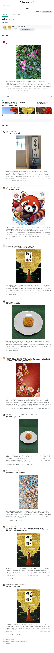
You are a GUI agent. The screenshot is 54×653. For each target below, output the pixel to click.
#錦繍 (27, 90)
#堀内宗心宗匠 (15, 180)
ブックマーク (4, 100)
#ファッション (43, 236)
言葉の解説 (5, 14)
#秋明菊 (24, 180)
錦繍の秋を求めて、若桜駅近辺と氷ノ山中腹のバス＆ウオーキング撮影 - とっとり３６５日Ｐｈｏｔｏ (9, 104)
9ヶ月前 (15, 131)
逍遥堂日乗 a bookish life (11, 244)
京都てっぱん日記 (9, 526)
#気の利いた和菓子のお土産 (26, 464)
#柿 (24, 90)
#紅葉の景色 (15, 350)
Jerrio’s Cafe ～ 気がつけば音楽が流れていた (14, 584)
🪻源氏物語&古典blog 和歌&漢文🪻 (12, 357)
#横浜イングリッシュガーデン (12, 90)
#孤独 (13, 236)
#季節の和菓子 (16, 464)
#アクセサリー (9, 238)
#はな (21, 90)
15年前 (25, 584)
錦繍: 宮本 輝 (22, 102)
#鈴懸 (7, 350)
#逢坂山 (35, 408)
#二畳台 (20, 520)
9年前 (15, 526)
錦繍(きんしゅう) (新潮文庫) (19, 26)
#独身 (20, 236)
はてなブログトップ (23, 641)
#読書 (30, 236)
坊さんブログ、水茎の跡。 (11, 470)
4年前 (36, 414)
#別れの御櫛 (41, 408)
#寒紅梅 (7, 520)
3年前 (36, 301)
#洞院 (46, 408)
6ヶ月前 (15, 41)
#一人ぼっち (8, 236)
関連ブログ (20, 14)
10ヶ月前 (18, 187)
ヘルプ (12, 641)
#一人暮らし (25, 236)
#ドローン (16, 520)
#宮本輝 (34, 236)
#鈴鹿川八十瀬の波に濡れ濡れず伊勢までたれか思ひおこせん (19, 408)
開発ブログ (17, 641)
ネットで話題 (13, 14)
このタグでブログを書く (47, 11)
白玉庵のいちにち (9, 131)
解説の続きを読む (27, 29)
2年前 (18, 244)
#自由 (17, 236)
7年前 (18, 470)
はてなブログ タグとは (6, 641)
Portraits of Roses (9, 41)
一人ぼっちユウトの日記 (10, 187)
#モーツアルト (17, 634)
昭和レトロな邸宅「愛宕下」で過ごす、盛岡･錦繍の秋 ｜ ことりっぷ (44, 104)
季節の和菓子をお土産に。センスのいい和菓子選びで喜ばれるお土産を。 (20, 301)
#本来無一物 (8, 180)
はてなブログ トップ (6, 5)
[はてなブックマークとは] (10, 96)
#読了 (7, 294)
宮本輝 (3, 22)
